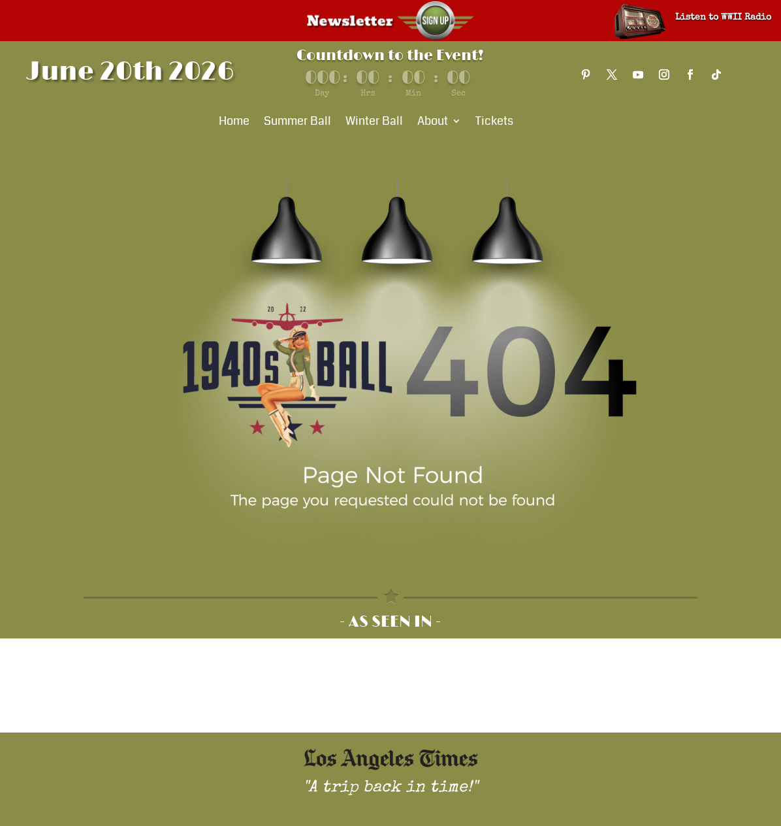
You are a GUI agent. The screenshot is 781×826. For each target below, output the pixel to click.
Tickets (494, 122)
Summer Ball (297, 122)
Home (234, 122)
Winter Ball (374, 122)
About (432, 122)
